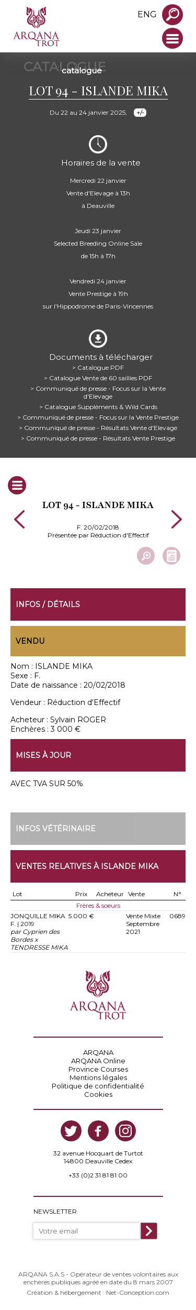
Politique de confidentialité (98, 1086)
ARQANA (98, 1052)
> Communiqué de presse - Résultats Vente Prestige (98, 438)
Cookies (98, 1094)
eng (147, 14)
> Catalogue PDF (98, 367)
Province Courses (98, 1069)
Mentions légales (98, 1077)
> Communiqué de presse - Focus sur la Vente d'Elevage (98, 392)
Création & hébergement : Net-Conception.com (98, 1292)
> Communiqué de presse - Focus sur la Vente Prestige (98, 417)
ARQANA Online (98, 1060)
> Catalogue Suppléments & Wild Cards (98, 407)
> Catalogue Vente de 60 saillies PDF (98, 378)
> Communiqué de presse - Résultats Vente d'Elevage (98, 428)
